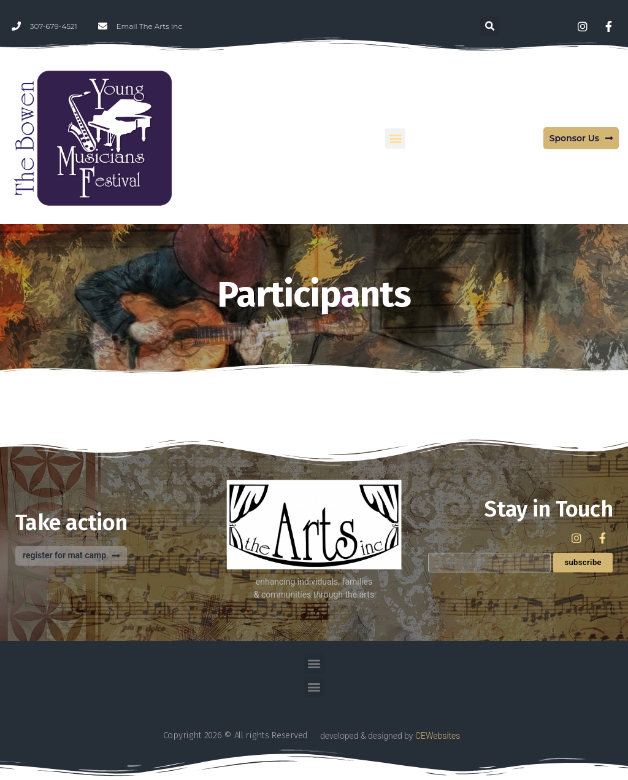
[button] (489, 26)
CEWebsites (437, 736)
